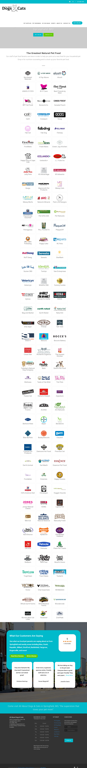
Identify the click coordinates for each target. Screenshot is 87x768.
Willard (19, 647)
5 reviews (67, 643)
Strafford (26, 647)
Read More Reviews (17, 656)
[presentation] (72, 735)
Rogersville (14, 650)
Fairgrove (43, 647)
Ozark (45, 644)
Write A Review (31, 656)
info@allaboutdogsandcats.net (17, 724)
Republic (13, 647)
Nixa (40, 644)
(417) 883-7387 (13, 723)
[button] (41, 691)
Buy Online (37, 34)
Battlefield (35, 647)
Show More (69, 675)
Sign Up (68, 741)
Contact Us (48, 34)
